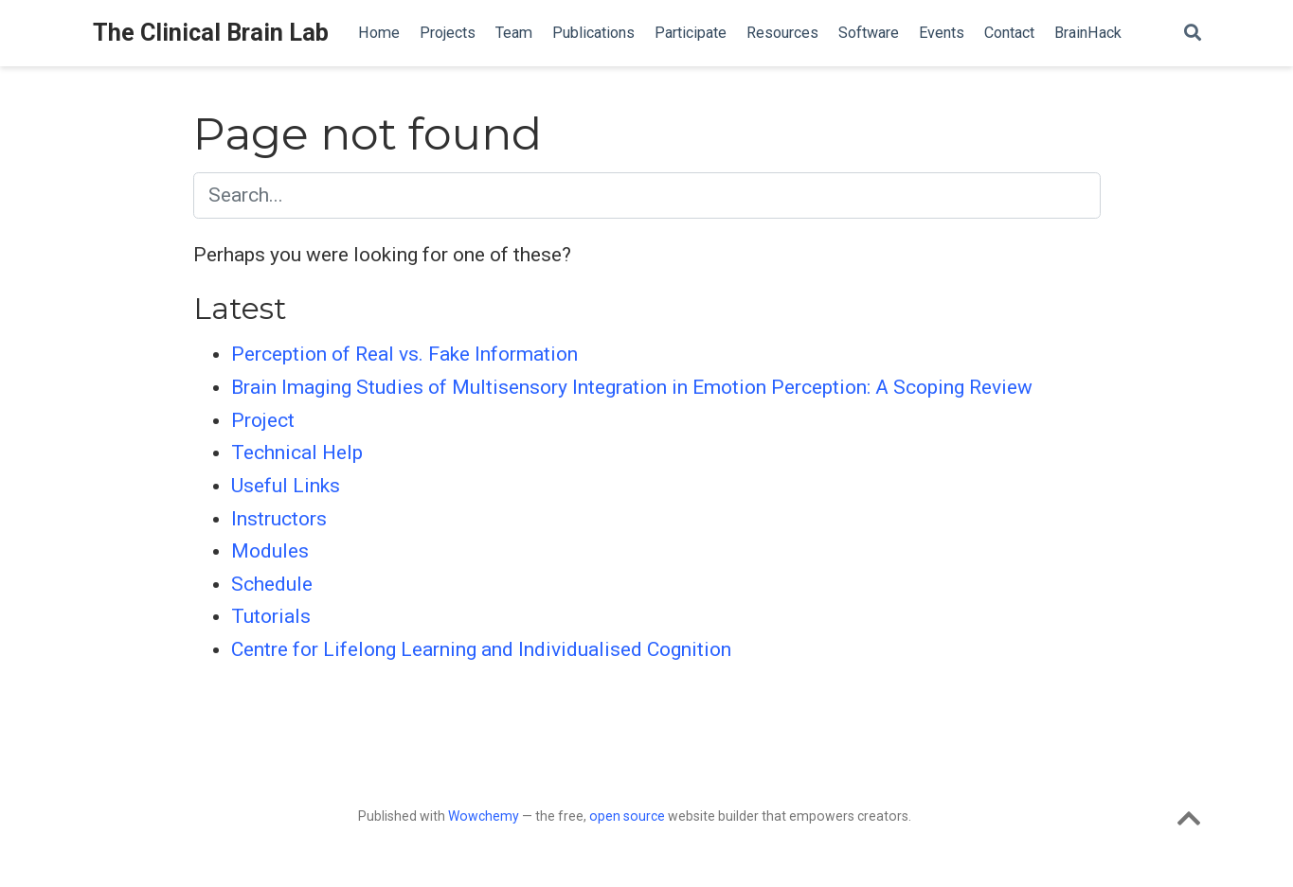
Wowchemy (483, 816)
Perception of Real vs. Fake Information (404, 354)
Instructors (279, 518)
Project (263, 420)
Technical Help (297, 452)
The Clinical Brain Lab (211, 32)
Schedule (272, 584)
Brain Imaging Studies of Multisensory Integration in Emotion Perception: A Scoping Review (632, 387)
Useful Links (285, 485)
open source (627, 816)
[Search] (1192, 33)
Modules (270, 551)
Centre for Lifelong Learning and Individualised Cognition (481, 649)
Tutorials (271, 616)
